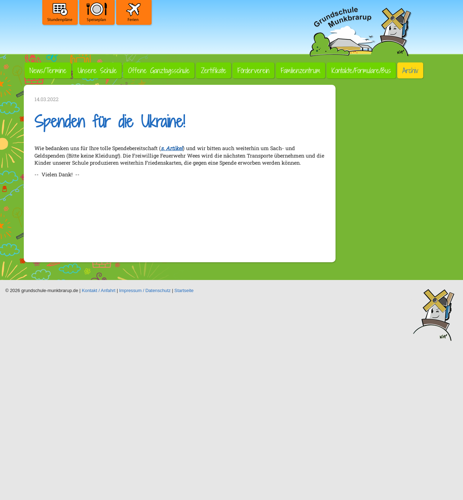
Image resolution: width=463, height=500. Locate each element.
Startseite (184, 290)
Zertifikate (213, 70)
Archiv (410, 70)
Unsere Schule (97, 70)
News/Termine (47, 70)
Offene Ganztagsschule (159, 70)
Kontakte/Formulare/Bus (361, 70)
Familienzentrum (300, 70)
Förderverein (253, 70)
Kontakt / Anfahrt (99, 290)
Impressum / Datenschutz (145, 290)
